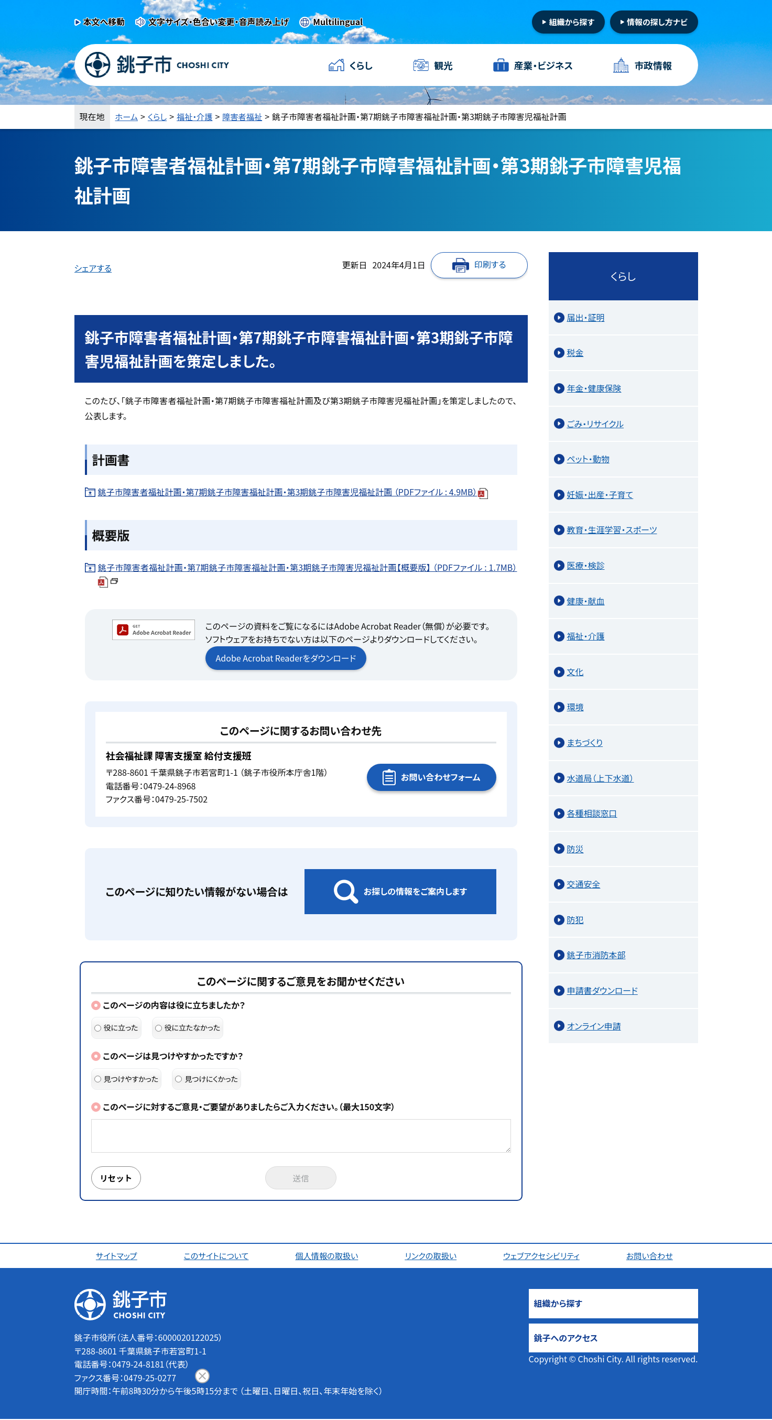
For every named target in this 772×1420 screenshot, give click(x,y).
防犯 (575, 919)
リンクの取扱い (432, 1256)
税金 (575, 352)
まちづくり (585, 742)
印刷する (490, 264)
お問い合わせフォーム (440, 777)
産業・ (543, 65)
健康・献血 (586, 600)
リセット (117, 1178)
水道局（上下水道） (600, 778)
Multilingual (338, 21)
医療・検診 (586, 565)
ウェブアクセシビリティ (543, 1256)
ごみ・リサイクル (595, 423)
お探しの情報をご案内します (415, 891)
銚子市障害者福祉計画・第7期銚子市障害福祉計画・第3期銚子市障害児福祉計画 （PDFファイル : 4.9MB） (293, 491)
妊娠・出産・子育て (600, 494)
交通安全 (584, 883)
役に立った (116, 1027)
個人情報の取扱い (328, 1256)
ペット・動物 (588, 458)
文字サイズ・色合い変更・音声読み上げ (218, 21)
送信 (301, 1178)
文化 (575, 671)
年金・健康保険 (594, 388)
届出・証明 (586, 317)
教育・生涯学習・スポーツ (612, 529)
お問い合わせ (651, 1256)
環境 (575, 706)
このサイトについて (217, 1256)
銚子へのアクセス (566, 1338)
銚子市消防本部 (596, 954)
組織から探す (571, 21)
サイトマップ (117, 1256)
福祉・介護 (197, 116)
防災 (575, 848)
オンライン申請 (594, 1026)
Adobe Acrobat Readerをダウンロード (286, 658)
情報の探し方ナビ (657, 21)
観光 (443, 65)
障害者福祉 (247, 116)
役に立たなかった (188, 1027)
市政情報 (652, 65)
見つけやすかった (126, 1079)
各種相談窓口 (592, 813)
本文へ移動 (104, 21)
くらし (361, 65)
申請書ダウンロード (602, 990)
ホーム (127, 116)
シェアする (93, 268)
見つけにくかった (206, 1079)
